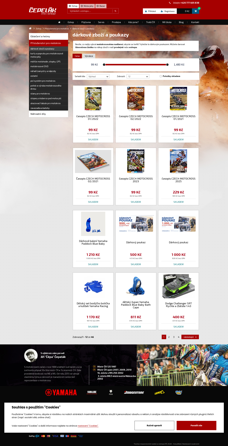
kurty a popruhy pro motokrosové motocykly (46, 55)
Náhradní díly (38, 113)
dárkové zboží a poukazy (42, 48)
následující (190, 337)
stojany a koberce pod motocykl (45, 98)
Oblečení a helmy (40, 36)
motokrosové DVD (39, 66)
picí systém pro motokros (42, 80)
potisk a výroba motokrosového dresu (45, 87)
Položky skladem (171, 76)
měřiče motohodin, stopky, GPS (45, 61)
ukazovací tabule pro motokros (45, 103)
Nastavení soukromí (190, 444)
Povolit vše (196, 425)
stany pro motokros (40, 93)
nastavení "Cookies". (88, 425)
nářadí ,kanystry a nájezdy (43, 71)
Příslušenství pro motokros (45, 43)
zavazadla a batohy (40, 108)
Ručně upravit (154, 425)
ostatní (33, 76)
